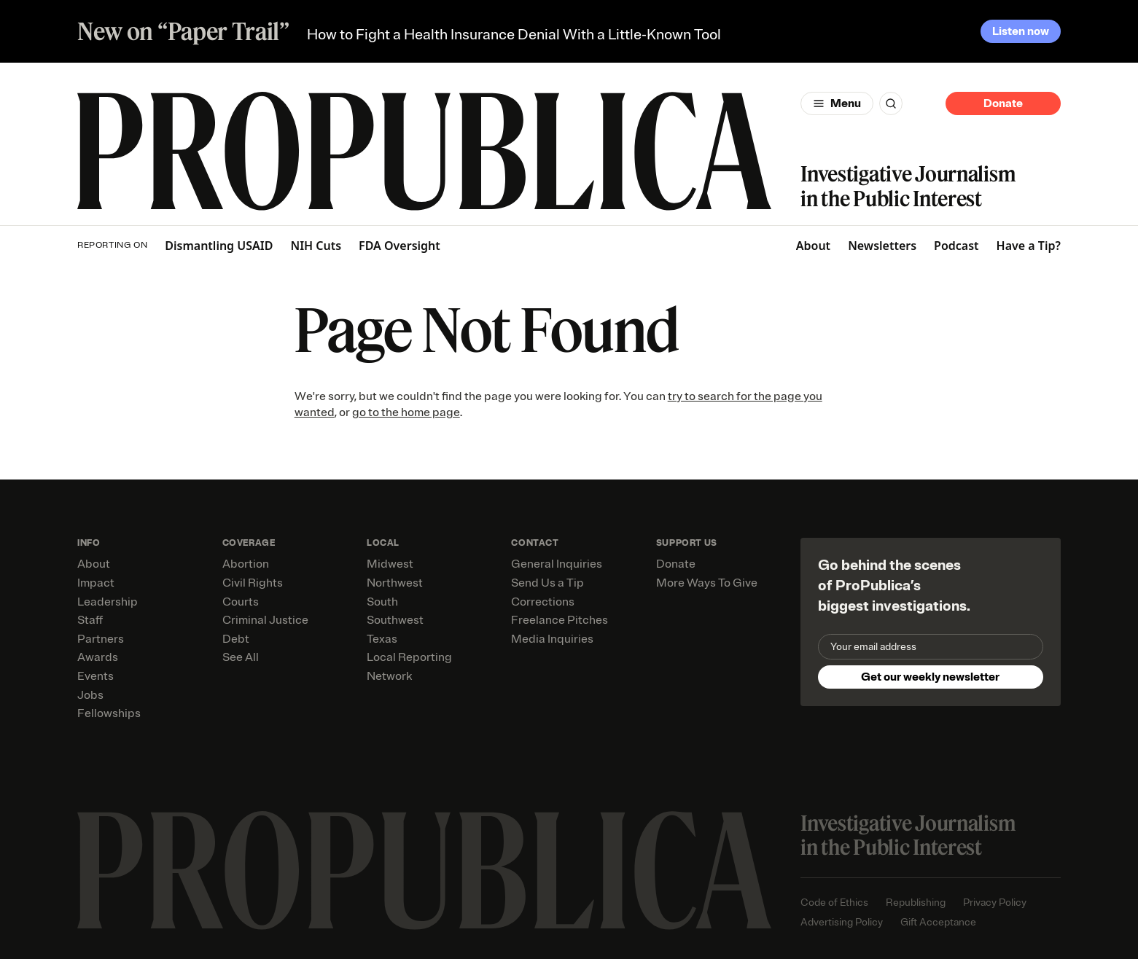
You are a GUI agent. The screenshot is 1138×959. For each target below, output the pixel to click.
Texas (382, 639)
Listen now (1020, 31)
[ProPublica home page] (424, 870)
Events (95, 676)
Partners (100, 639)
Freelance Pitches (559, 620)
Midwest (390, 564)
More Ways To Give (706, 583)
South (382, 602)
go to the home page (406, 412)
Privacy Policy (994, 902)
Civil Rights (252, 583)
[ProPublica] (424, 151)
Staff (90, 620)
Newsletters (882, 246)
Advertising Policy (841, 922)
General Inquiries (556, 564)
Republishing (916, 902)
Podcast (956, 246)
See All (240, 657)
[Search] (891, 103)
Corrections (542, 602)
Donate (1003, 103)
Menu (845, 103)
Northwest (395, 583)
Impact (95, 583)
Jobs (90, 695)
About (813, 246)
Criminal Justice (265, 620)
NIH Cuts (315, 246)
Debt (235, 639)
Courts (240, 602)
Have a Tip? (1029, 246)
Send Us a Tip (547, 583)
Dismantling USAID (219, 246)
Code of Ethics (834, 902)
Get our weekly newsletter (930, 677)
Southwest (395, 620)
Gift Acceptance (938, 922)
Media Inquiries (552, 639)
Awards (97, 657)
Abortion (245, 564)
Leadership (107, 602)
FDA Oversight (399, 246)
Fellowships (109, 713)
